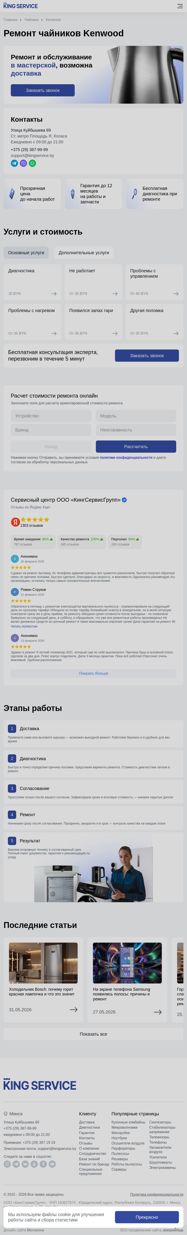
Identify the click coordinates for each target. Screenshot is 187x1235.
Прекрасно (147, 1217)
